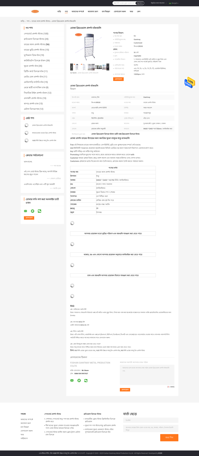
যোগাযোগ (118, 79)
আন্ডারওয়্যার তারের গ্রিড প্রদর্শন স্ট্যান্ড (44, 133)
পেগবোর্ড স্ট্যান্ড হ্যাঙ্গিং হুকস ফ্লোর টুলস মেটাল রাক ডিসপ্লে (63, 433)
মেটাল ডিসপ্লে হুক (31, 109)
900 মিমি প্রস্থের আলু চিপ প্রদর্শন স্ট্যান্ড (133, 350)
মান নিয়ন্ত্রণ (106, 11)
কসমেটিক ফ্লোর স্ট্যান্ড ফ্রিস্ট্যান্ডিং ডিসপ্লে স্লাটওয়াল (100, 420)
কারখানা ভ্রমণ (93, 11)
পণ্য (66, 11)
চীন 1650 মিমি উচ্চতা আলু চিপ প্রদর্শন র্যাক (63, 453)
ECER (160, 453)
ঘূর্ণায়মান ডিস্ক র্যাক (32, 55)
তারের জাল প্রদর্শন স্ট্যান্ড (41, 21)
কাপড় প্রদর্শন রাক (31, 103)
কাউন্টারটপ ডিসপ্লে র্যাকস (34, 60)
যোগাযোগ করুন (120, 11)
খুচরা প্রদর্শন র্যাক (31, 66)
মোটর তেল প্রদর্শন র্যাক (33, 76)
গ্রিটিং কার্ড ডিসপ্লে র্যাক (33, 71)
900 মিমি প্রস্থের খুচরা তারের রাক (84, 350)
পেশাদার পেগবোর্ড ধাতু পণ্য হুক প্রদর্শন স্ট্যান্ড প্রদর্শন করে (62, 420)
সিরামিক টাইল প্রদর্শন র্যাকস (35, 93)
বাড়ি (59, 11)
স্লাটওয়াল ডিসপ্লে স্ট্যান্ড (34, 39)
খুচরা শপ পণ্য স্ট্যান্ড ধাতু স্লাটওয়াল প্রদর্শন (100, 425)
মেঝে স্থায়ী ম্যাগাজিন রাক (34, 87)
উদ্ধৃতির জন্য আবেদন (157, 3)
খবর (131, 11)
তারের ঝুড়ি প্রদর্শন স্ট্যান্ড (34, 50)
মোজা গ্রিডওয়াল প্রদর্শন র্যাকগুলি (42, 125)
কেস (138, 11)
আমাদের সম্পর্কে (78, 11)
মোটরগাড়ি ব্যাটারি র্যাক (34, 82)
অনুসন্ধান (140, 3)
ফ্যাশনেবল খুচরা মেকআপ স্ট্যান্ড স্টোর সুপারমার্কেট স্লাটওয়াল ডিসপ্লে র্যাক (99, 430)
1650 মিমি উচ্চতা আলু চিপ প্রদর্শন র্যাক (44, 140)
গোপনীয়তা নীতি (44, 453)
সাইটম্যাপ (24, 438)
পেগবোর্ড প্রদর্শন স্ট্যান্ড (33, 33)
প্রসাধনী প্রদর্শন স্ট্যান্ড (33, 98)
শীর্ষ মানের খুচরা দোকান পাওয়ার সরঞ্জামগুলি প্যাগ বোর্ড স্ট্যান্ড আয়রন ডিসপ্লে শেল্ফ (62, 426)
